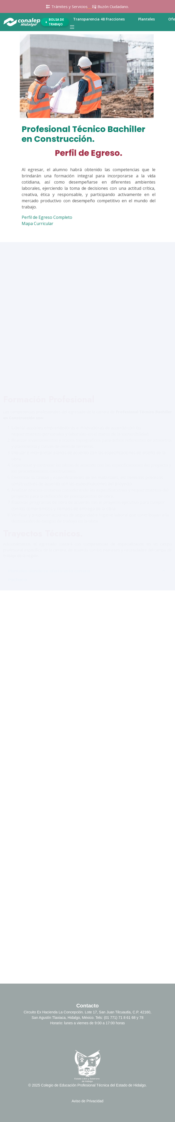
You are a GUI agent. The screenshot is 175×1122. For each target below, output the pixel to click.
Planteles (146, 19)
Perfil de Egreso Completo (49, 218)
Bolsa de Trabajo (54, 22)
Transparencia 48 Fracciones (99, 19)
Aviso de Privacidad (87, 1101)
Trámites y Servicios (69, 6)
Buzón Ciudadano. (113, 6)
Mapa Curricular (39, 224)
